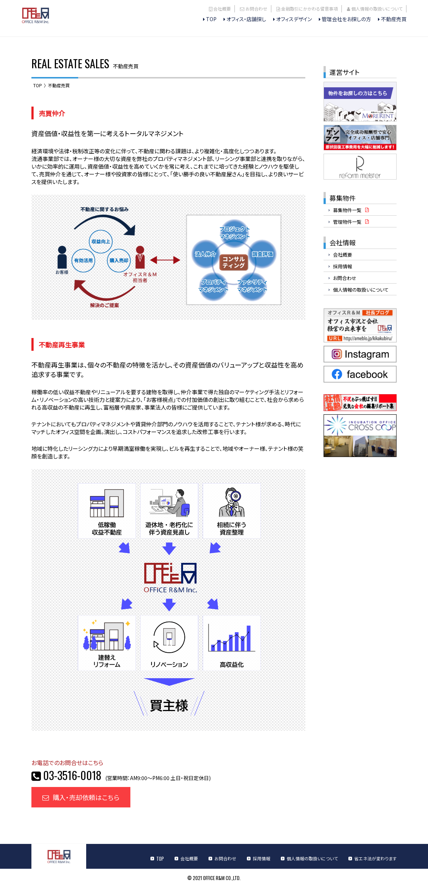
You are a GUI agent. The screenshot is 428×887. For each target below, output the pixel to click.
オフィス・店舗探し (246, 19)
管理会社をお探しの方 (346, 19)
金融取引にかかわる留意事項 (309, 8)
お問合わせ (256, 8)
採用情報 (342, 266)
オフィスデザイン (294, 19)
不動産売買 (393, 19)
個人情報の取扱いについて (376, 8)
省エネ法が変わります (375, 858)
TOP (211, 19)
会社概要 (222, 8)
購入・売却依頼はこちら (80, 797)
